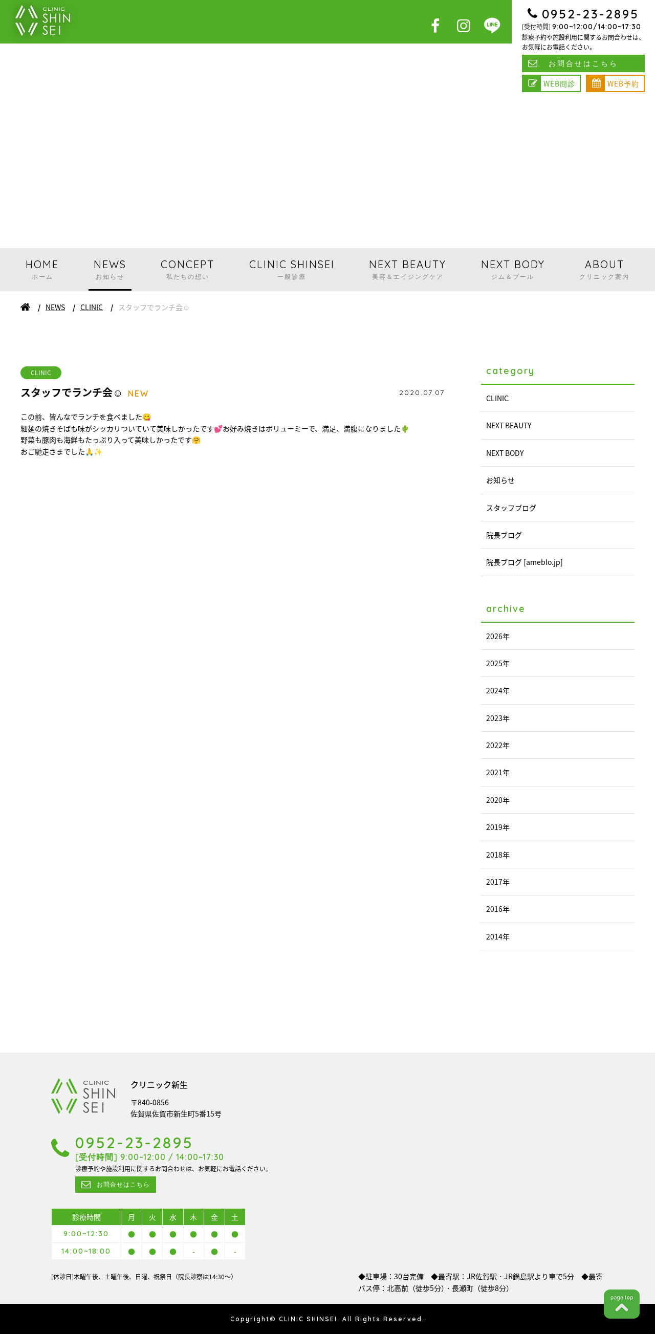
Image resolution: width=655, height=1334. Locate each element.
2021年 (498, 772)
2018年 (498, 854)
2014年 (498, 936)
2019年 (498, 827)
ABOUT (604, 269)
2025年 (498, 663)
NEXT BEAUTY (407, 269)
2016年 (498, 909)
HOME (42, 269)
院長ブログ (504, 535)
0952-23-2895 (590, 14)
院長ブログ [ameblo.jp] (524, 562)
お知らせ (500, 480)
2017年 (498, 882)
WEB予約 (623, 83)
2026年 (498, 636)
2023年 (498, 718)
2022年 (498, 745)
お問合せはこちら (583, 63)
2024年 (498, 690)
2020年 (498, 800)
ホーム (25, 307)
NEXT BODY (513, 269)
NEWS (110, 269)
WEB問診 (559, 83)
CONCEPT (187, 269)
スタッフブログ (511, 507)
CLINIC (91, 307)
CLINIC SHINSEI (292, 269)
